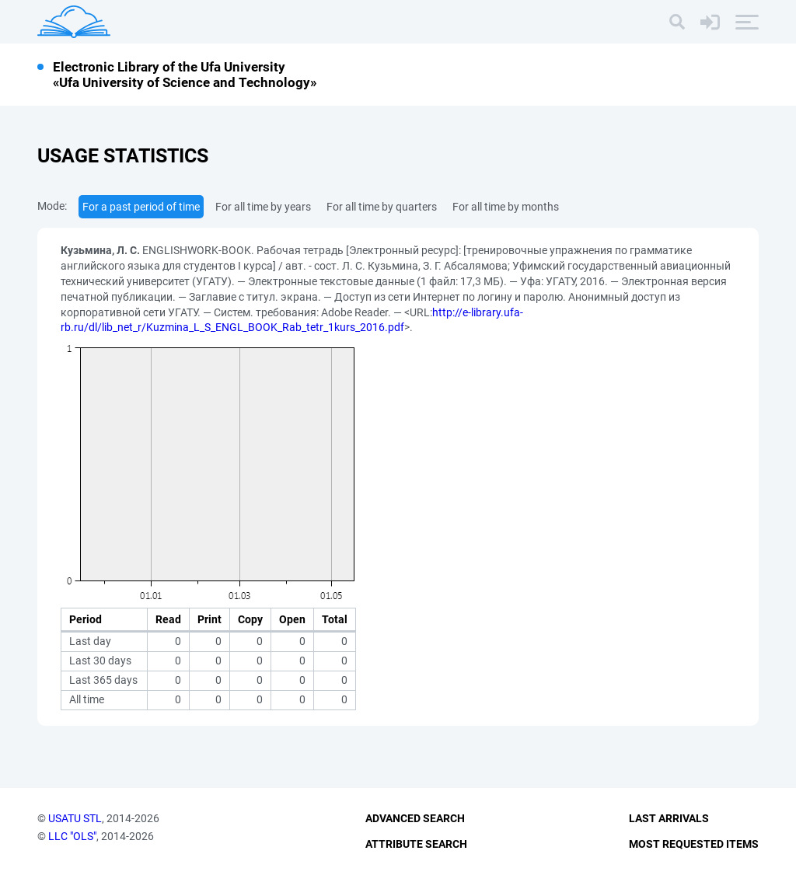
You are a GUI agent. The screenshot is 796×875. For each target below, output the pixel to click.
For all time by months (505, 206)
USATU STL (75, 818)
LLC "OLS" (72, 836)
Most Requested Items (694, 844)
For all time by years (263, 206)
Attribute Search (416, 844)
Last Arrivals (669, 818)
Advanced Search (415, 818)
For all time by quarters (381, 206)
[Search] (677, 22)
